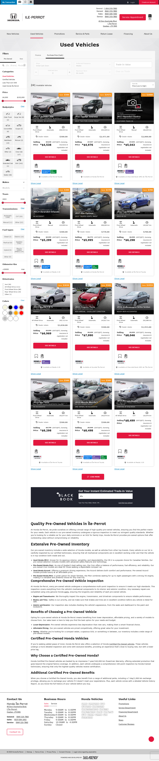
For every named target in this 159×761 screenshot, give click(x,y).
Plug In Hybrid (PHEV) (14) (19, 250)
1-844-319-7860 (110, 8)
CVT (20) (19, 216)
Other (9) (7, 257)
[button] (8, 2)
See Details (50, 157)
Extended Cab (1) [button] (8, 165)
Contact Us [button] (15, 732)
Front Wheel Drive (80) (13, 289)
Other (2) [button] (8, 152)
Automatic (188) (8, 216)
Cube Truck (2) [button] (8, 118)
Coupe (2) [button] (19, 128)
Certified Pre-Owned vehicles (121, 644)
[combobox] (106, 8)
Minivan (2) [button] (19, 140)
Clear (22, 106)
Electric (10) (19, 237)
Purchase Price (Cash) (55, 55)
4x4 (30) (8, 284)
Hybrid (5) (7, 250)
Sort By (135, 83)
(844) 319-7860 (111, 11)
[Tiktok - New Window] (22, 740)
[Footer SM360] (90, 757)
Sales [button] (46, 703)
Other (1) (8, 294)
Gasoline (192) (19, 242)
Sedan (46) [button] (8, 175)
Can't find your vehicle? (126, 503)
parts (66, 592)
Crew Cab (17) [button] (19, 153)
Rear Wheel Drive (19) (13, 292)
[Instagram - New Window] (16, 740)
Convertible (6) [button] (8, 130)
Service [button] (54, 703)
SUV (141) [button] (19, 163)
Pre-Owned (8, 59)
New (21, 59)
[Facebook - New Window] (10, 740)
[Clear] (24, 65)
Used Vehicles (8, 76)
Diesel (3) (7, 237)
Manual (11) (7, 222)
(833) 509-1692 (111, 14)
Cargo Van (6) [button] (19, 117)
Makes (13, 182)
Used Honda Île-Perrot (10, 86)
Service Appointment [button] (132, 17)
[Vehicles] (106, 496)
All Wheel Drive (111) (12, 287)
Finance (38, 55)
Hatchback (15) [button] (8, 141)
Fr (150, 19)
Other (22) (19, 222)
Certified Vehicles (8, 79)
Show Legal (36, 183)
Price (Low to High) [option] (139, 86)
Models (13, 188)
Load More (93, 477)
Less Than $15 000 (9, 83)
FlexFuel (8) (7, 243)
